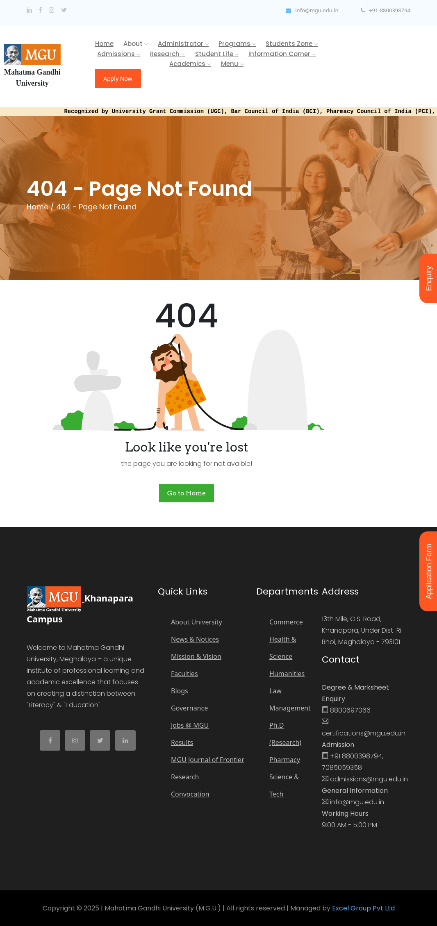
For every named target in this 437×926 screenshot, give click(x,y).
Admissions (118, 54)
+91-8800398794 (385, 10)
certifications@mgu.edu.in (363, 733)
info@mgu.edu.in (357, 802)
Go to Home (186, 493)
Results (182, 742)
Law (275, 690)
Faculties (184, 673)
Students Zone (292, 43)
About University (196, 621)
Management (290, 708)
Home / (40, 207)
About (135, 43)
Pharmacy (284, 759)
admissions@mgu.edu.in (369, 779)
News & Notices (195, 639)
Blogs (179, 690)
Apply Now (117, 78)
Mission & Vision (196, 656)
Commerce (286, 621)
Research (167, 54)
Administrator (183, 43)
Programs (237, 43)
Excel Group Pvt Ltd (363, 908)
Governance (189, 708)
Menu (232, 63)
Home (104, 43)
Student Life (217, 54)
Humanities (287, 673)
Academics (190, 63)
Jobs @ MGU (190, 725)
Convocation (190, 794)
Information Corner (282, 54)
